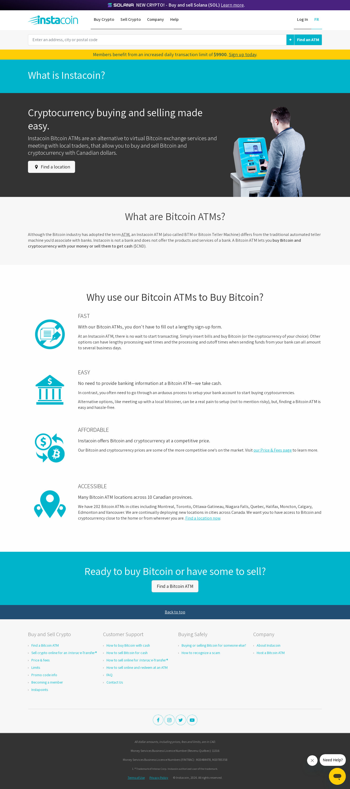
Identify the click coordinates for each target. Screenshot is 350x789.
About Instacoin (268, 644)
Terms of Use (136, 777)
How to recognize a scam (201, 652)
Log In (302, 19)
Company (155, 19)
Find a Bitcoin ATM (175, 586)
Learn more (232, 5)
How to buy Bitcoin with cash (128, 644)
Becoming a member (47, 681)
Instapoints (39, 689)
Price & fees (40, 659)
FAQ (109, 674)
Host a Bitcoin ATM (271, 652)
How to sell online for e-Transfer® (137, 659)
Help (174, 19)
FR (316, 19)
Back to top (175, 611)
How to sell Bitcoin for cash (127, 652)
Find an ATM (308, 39)
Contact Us (114, 681)
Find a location (51, 166)
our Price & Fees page (273, 450)
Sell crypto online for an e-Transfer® (64, 652)
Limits (35, 667)
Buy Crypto (104, 19)
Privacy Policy (158, 777)
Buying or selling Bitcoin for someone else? (214, 644)
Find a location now (202, 518)
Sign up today (242, 54)
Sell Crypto (130, 19)
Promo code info (44, 674)
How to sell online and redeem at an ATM (137, 667)
